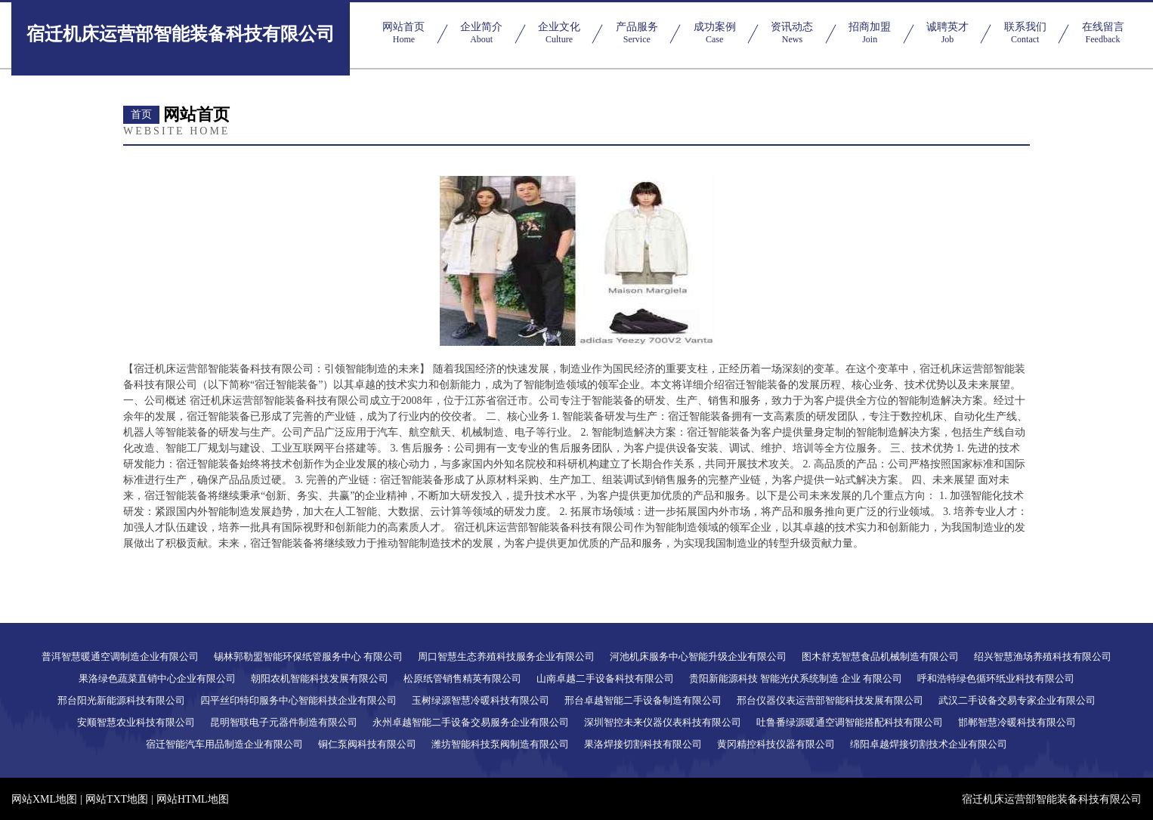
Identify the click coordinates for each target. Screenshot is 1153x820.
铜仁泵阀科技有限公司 (367, 744)
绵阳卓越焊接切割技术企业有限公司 (928, 744)
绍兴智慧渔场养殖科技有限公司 (1042, 656)
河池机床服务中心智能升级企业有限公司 (698, 656)
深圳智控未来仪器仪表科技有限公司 (662, 722)
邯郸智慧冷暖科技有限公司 (1017, 722)
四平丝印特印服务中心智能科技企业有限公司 (298, 700)
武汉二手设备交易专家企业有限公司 (1017, 700)
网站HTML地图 (192, 799)
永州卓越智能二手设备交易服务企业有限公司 (470, 722)
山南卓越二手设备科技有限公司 (605, 678)
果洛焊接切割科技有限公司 (643, 744)
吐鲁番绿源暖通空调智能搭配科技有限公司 (849, 722)
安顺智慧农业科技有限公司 (136, 722)
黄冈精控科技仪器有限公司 (776, 744)
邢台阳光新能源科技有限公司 (121, 700)
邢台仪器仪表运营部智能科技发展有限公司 (830, 700)
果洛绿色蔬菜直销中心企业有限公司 (157, 678)
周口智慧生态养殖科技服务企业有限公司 (506, 656)
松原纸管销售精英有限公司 (462, 678)
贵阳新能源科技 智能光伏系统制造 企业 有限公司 (796, 678)
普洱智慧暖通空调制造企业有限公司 (120, 656)
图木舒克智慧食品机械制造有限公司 (880, 656)
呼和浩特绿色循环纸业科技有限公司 (995, 678)
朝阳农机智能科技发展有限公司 (319, 678)
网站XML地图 (44, 799)
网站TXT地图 (116, 799)
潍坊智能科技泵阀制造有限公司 (500, 744)
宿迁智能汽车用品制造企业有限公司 (224, 744)
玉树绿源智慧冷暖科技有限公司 (480, 700)
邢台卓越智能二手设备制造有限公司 (643, 700)
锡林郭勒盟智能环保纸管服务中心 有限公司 (308, 656)
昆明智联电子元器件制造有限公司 (283, 722)
